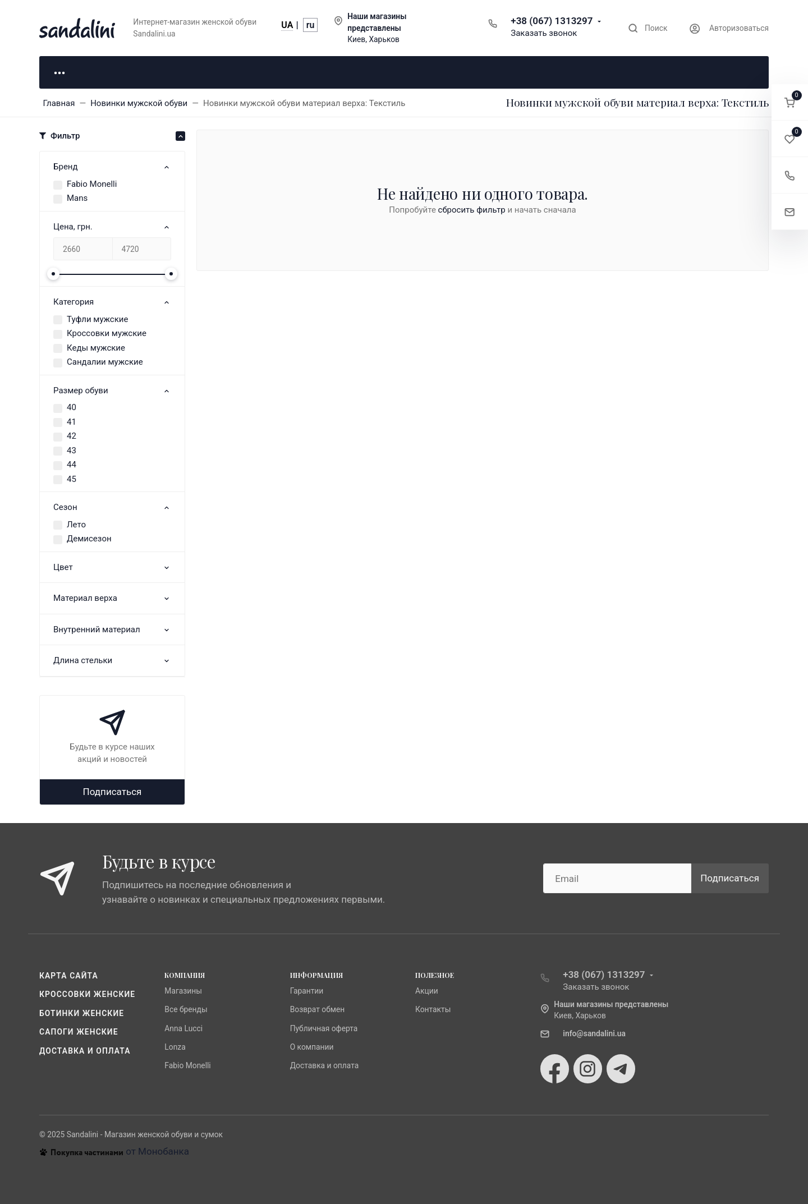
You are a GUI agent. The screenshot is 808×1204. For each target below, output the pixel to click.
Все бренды (185, 1009)
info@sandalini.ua (594, 1033)
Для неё (95, 71)
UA (287, 25)
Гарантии (307, 990)
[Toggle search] (648, 28)
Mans (77, 198)
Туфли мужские (97, 319)
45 (71, 479)
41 (71, 422)
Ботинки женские (81, 1013)
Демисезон (89, 539)
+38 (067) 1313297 (552, 20)
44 (71, 464)
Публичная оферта (324, 1027)
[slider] (53, 274)
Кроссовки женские (87, 994)
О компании (312, 1046)
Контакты (433, 1009)
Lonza (174, 1046)
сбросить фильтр (472, 210)
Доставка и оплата (85, 1050)
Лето (76, 525)
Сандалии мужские (105, 362)
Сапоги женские (78, 1031)
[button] (790, 102)
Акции (426, 990)
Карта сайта (68, 975)
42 (71, 436)
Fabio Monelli (92, 184)
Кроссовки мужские (106, 333)
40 (71, 407)
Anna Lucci (183, 1027)
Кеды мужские (96, 348)
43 (71, 450)
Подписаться (112, 791)
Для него (207, 71)
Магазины (183, 990)
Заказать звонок (544, 33)
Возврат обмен (317, 1009)
